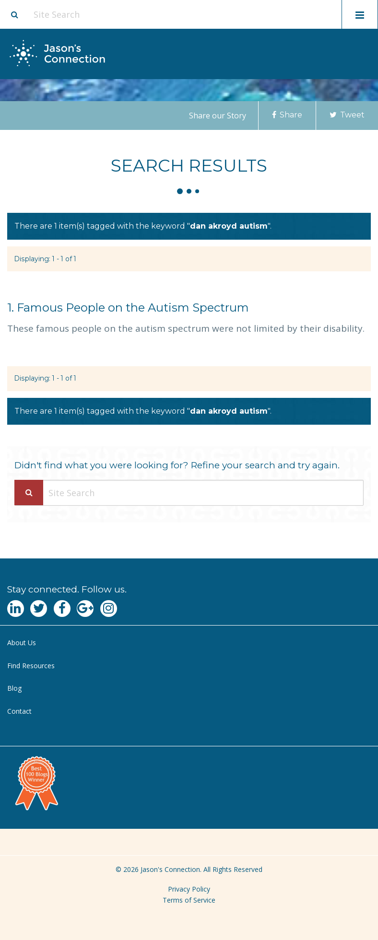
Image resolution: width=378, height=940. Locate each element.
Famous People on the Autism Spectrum (128, 307)
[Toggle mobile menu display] (360, 14)
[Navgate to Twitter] (38, 608)
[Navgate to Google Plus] (85, 608)
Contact (19, 711)
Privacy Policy (189, 889)
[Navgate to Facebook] (62, 608)
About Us (21, 642)
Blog (14, 688)
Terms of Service (189, 900)
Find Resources (31, 665)
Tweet (347, 114)
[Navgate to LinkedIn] (15, 608)
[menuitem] (189, 643)
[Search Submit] (28, 492)
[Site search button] (14, 14)
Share (287, 114)
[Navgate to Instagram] (108, 608)
